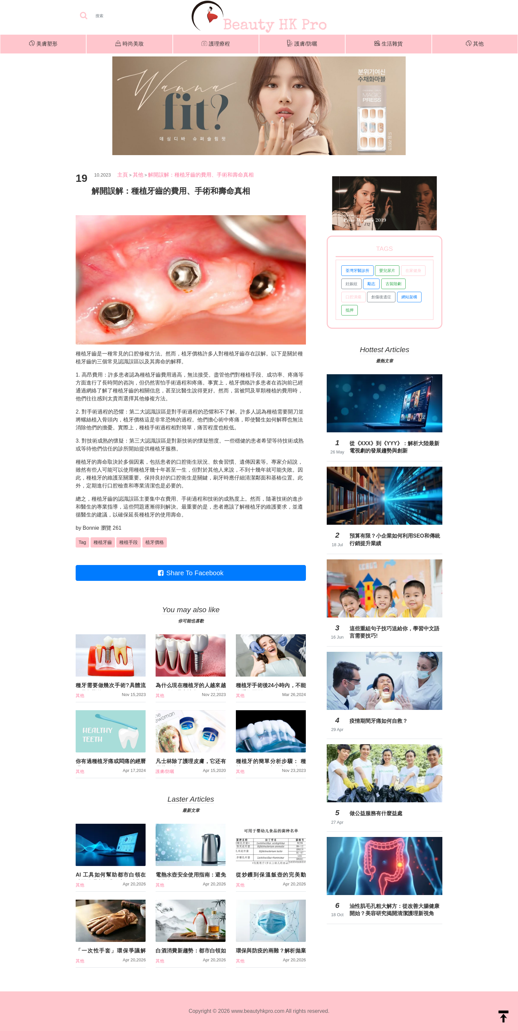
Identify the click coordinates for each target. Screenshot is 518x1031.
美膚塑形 (43, 44)
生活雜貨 (388, 44)
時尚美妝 (129, 44)
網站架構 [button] (409, 297)
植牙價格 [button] (154, 542)
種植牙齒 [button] (102, 542)
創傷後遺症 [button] (381, 297)
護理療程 (216, 44)
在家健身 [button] (413, 270)
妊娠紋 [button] (351, 284)
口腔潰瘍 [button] (353, 297)
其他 (475, 44)
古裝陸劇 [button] (393, 284)
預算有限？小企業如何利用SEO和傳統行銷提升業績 (395, 539)
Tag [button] (82, 542)
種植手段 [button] (128, 542)
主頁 (122, 175)
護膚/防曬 (302, 44)
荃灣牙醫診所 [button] (357, 270)
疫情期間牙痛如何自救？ (379, 721)
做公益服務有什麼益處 (376, 813)
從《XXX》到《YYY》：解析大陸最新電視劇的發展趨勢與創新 (394, 447)
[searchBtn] (84, 16)
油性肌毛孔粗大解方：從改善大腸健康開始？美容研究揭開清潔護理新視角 (394, 909)
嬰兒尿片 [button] (387, 270)
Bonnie (91, 528)
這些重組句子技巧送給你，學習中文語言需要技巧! (394, 632)
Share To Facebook (190, 573)
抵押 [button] (349, 310)
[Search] (120, 16)
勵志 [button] (371, 284)
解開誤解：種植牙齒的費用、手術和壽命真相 (201, 175)
